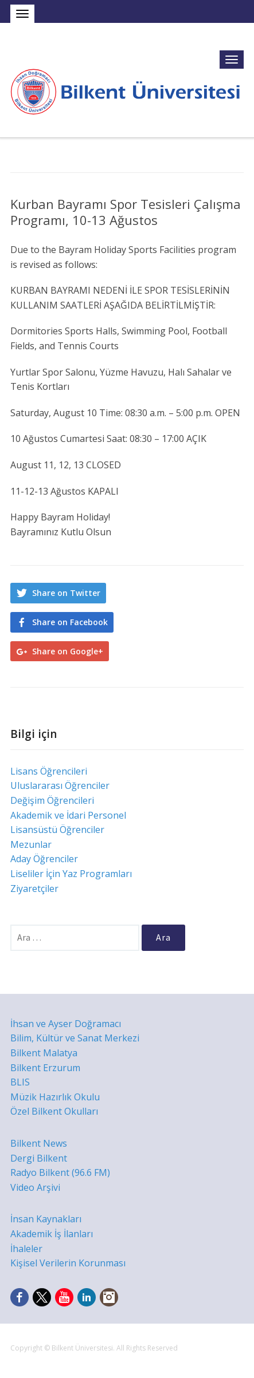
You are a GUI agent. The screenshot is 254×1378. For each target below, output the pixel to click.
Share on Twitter (66, 592)
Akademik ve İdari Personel (68, 815)
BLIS (20, 1082)
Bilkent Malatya (43, 1053)
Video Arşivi (35, 1187)
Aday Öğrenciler (44, 858)
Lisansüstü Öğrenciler (57, 829)
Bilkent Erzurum (45, 1067)
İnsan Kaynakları (45, 1219)
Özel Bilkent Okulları (54, 1111)
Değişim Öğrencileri (52, 800)
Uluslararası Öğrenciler (60, 785)
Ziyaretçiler (34, 888)
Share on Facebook (70, 622)
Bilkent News (38, 1143)
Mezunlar (31, 844)
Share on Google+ (67, 651)
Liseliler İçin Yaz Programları (71, 873)
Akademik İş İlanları (51, 1233)
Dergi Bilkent (38, 1158)
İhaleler (26, 1248)
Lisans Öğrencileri (48, 771)
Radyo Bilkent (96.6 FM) (60, 1172)
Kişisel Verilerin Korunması (68, 1263)
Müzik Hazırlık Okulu (55, 1097)
